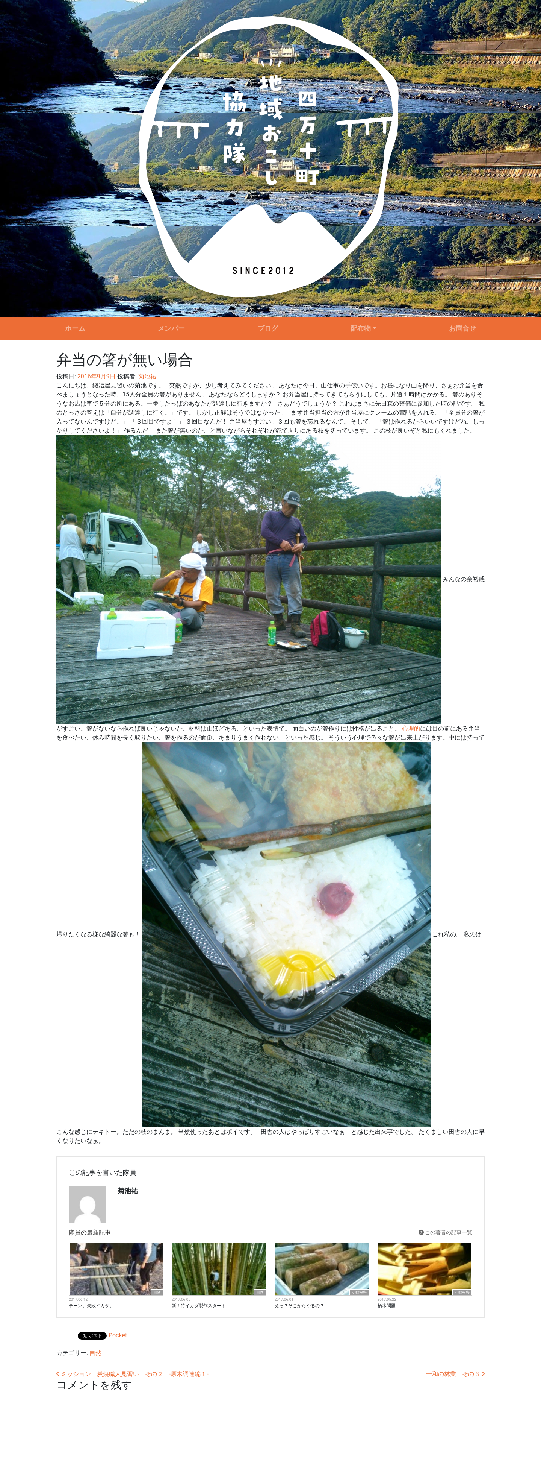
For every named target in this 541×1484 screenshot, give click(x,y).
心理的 (411, 728)
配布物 (361, 328)
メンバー (171, 328)
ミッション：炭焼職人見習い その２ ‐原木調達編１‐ (132, 1374)
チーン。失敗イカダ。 (91, 1305)
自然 (157, 1292)
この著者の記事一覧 (445, 1232)
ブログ (268, 328)
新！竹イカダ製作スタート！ (201, 1305)
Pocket (118, 1335)
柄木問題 (387, 1305)
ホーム (75, 328)
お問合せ (462, 328)
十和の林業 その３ (455, 1374)
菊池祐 (146, 376)
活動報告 (359, 1292)
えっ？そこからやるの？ (299, 1305)
